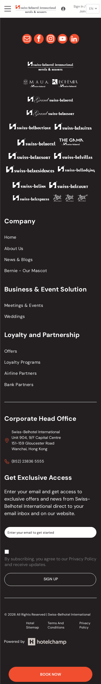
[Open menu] (7, 8)
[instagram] (50, 39)
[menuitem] (50, 237)
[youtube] (62, 39)
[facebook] (39, 39)
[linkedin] (74, 39)
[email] (27, 39)
